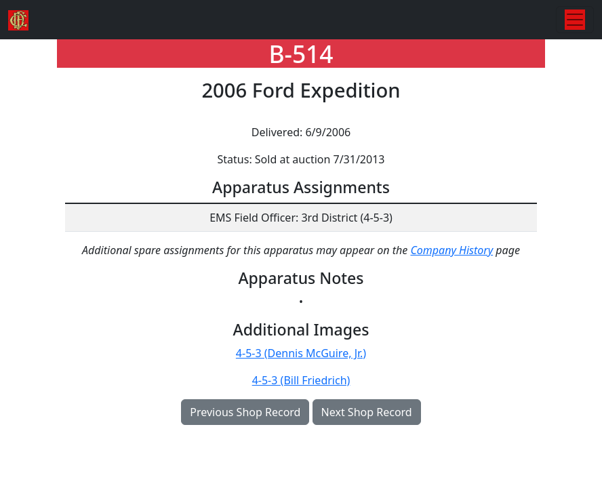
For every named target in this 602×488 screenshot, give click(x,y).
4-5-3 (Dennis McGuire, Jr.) (301, 353)
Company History (451, 250)
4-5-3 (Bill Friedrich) (301, 380)
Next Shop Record (366, 412)
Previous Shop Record (245, 412)
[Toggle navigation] (575, 19)
